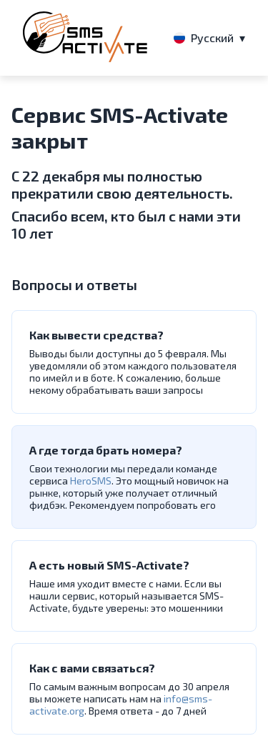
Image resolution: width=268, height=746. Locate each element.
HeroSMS (90, 480)
